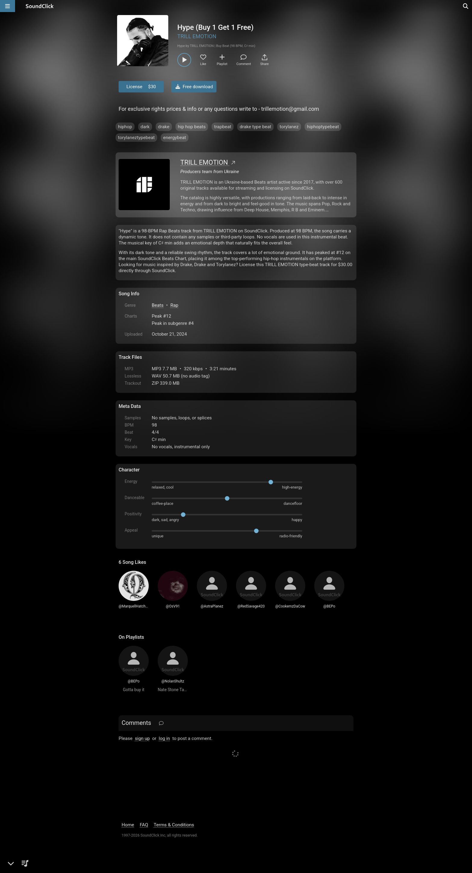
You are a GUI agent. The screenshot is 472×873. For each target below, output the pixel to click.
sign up (142, 738)
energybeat (174, 137)
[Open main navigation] (7, 6)
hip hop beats (192, 126)
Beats (157, 305)
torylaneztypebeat (136, 137)
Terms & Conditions (174, 825)
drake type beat (255, 126)
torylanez (289, 126)
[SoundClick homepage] (40, 6)
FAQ (144, 825)
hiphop (125, 126)
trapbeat (222, 126)
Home (128, 825)
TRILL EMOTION (196, 36)
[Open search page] (466, 6)
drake (163, 126)
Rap (174, 305)
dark (145, 126)
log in (164, 738)
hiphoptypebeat (323, 126)
